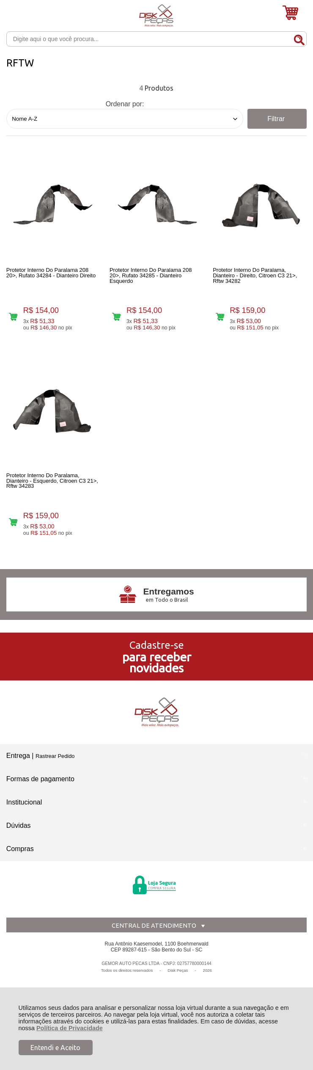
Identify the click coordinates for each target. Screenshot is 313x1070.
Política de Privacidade (69, 1028)
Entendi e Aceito (55, 1047)
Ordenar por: (125, 104)
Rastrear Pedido (55, 764)
